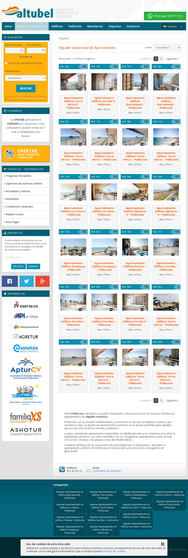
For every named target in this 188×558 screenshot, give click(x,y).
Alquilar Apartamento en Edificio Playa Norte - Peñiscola (169, 504)
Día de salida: (34, 44)
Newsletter (95, 26)
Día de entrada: (13, 44)
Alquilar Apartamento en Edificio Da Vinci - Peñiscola (136, 506)
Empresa (115, 26)
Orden (148, 47)
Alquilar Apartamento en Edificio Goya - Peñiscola (136, 515)
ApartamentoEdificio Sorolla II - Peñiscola (104, 101)
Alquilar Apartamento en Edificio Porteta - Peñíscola (70, 518)
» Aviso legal (11, 222)
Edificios (57, 26)
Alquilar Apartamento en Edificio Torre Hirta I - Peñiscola (103, 495)
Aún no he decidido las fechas (23, 63)
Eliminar (33, 266)
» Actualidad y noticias (17, 191)
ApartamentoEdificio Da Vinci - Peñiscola (104, 211)
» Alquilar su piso (14, 214)
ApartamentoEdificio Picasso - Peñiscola (135, 266)
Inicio (8, 26)
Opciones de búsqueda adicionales (27, 98)
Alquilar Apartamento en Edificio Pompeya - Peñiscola (70, 529)
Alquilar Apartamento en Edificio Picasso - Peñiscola (170, 493)
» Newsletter (11, 199)
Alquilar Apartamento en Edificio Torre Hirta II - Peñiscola (103, 507)
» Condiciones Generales (18, 206)
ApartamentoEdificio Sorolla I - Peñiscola (166, 266)
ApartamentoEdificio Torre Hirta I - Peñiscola (73, 156)
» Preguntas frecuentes (17, 176)
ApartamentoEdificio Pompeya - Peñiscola (73, 266)
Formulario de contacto (107, 471)
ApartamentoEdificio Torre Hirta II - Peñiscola (73, 102)
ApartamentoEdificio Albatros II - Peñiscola (135, 211)
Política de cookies (114, 551)
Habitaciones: (12, 71)
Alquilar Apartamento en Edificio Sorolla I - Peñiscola (103, 518)
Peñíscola (75, 26)
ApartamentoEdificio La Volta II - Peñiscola (73, 211)
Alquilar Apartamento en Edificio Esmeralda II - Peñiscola (136, 495)
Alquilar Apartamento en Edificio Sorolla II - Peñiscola (136, 525)
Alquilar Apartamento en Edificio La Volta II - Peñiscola (70, 507)
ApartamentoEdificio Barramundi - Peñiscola (135, 102)
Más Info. (18, 266)
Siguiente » (172, 58)
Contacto (133, 26)
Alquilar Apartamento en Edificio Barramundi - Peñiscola (70, 495)
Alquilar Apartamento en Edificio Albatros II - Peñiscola (103, 529)
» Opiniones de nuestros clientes (23, 183)
